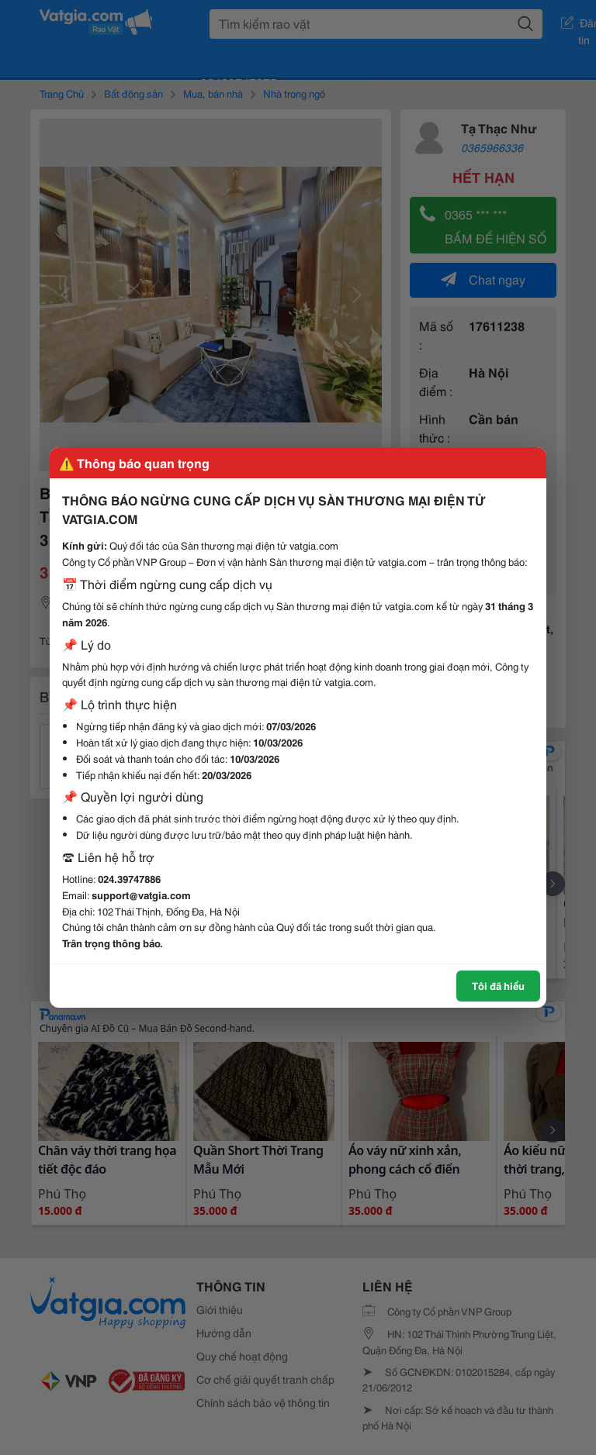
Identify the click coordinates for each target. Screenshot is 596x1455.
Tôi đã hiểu (498, 985)
